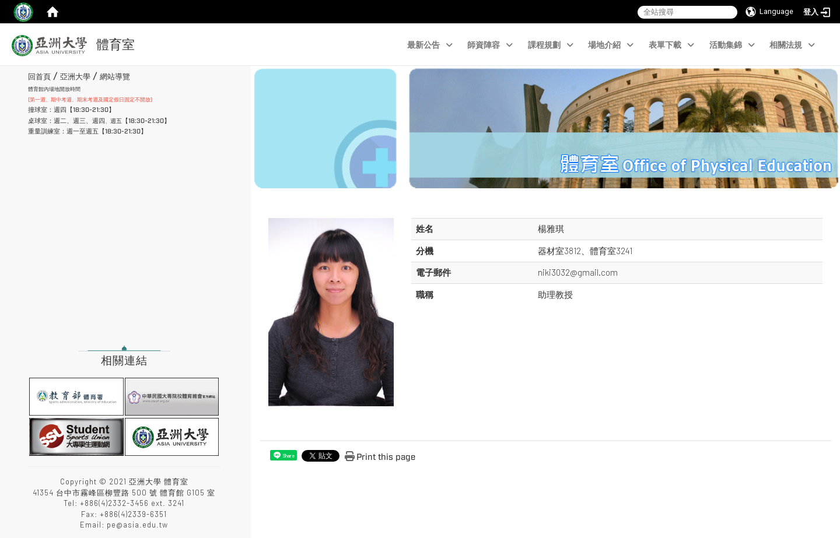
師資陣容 (490, 45)
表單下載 (671, 45)
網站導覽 (115, 77)
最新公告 (430, 45)
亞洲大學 (75, 77)
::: (23, 75)
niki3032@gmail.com (578, 272)
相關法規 (792, 45)
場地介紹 (611, 45)
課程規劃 (550, 45)
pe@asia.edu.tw (137, 524)
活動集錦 (732, 45)
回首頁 (39, 77)
